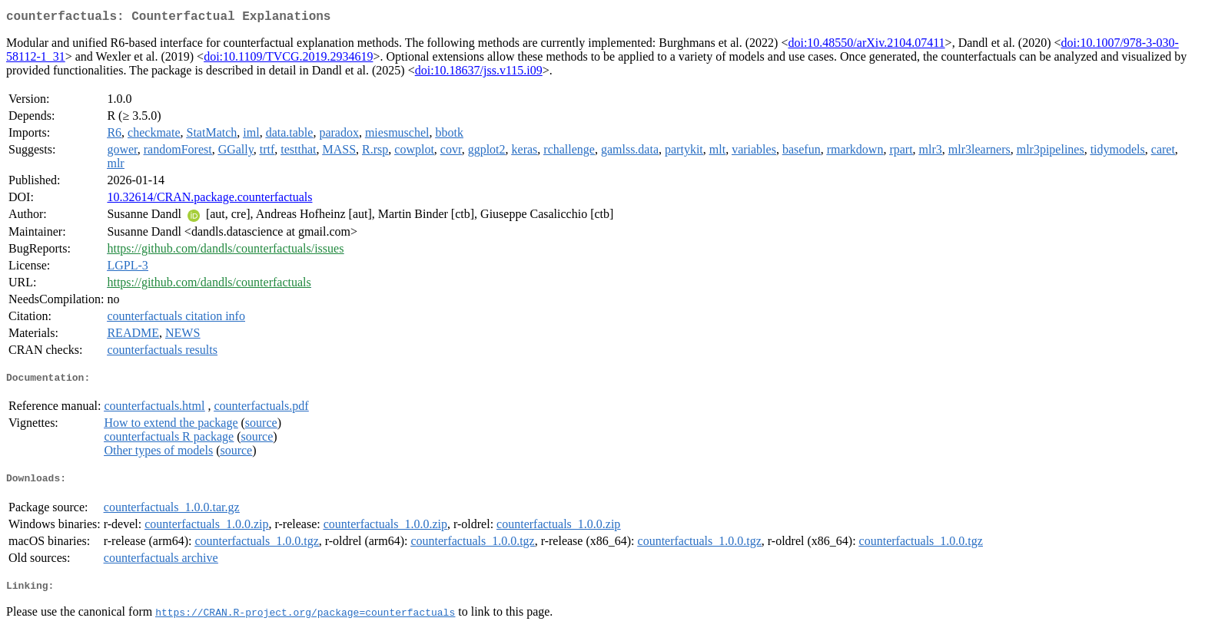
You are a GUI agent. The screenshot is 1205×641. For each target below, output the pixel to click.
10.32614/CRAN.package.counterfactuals (209, 200)
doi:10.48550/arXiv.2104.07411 (866, 45)
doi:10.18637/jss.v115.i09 (479, 73)
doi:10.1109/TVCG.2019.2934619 (288, 59)
